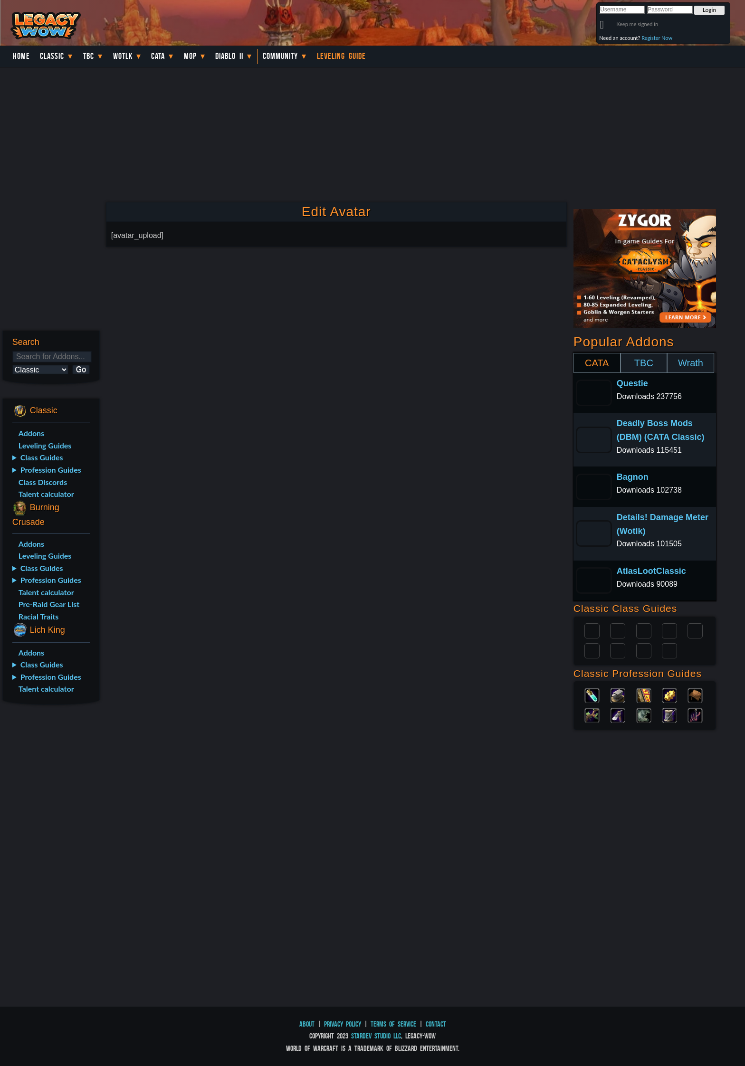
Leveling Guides (45, 445)
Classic (52, 56)
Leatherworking (695, 694)
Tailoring (669, 714)
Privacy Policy (342, 1024)
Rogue (592, 650)
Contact (436, 1024)
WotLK (123, 56)
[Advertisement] (50, 861)
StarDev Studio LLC (376, 1036)
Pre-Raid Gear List (49, 604)
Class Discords (43, 481)
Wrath (690, 363)
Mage (618, 650)
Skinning (644, 714)
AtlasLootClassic (651, 571)
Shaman (644, 650)
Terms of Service (393, 1024)
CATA (597, 363)
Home (21, 56)
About (307, 1024)
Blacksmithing (618, 694)
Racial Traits (39, 616)
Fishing (695, 714)
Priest (644, 630)
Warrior (669, 630)
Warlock (695, 630)
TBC (88, 56)
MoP (190, 56)
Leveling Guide (341, 56)
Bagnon (633, 477)
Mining (618, 714)
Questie (632, 383)
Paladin (592, 630)
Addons (31, 433)
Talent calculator (46, 493)
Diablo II (229, 56)
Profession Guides (50, 469)
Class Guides (41, 457)
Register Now (656, 38)
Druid (618, 630)
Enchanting (644, 694)
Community (280, 56)
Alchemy (592, 694)
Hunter (669, 650)
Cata (158, 56)
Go (81, 369)
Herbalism (592, 714)
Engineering (669, 694)
